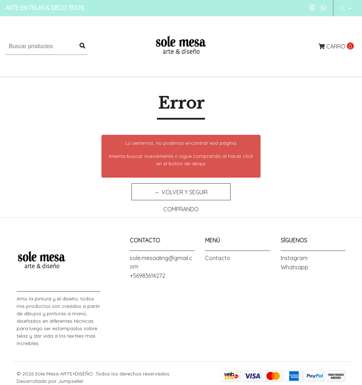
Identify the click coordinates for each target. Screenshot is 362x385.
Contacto (217, 258)
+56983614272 (147, 275)
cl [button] (343, 7)
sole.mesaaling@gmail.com (161, 262)
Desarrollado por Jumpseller (50, 381)
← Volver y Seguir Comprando (181, 194)
